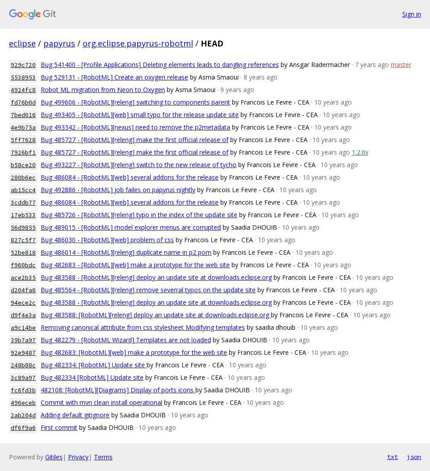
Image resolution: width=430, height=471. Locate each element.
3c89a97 (23, 378)
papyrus (59, 43)
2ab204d (23, 415)
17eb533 (23, 215)
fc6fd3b (23, 390)
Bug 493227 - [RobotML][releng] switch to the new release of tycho (138, 164)
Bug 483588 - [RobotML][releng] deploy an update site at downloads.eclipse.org (156, 277)
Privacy (78, 457)
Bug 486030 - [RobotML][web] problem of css (107, 240)
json (414, 457)
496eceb (23, 403)
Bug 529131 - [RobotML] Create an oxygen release (114, 77)
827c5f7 (23, 240)
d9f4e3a (23, 315)
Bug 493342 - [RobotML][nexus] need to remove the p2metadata (135, 127)
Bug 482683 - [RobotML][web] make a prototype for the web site (135, 265)
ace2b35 (23, 278)
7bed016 (23, 115)
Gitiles (54, 457)
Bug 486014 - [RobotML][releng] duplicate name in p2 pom (126, 252)
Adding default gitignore (75, 415)
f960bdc (23, 265)
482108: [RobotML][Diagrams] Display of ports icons (118, 390)
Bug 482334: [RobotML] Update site (94, 365)
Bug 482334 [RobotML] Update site (92, 377)
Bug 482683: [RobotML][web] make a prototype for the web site (134, 352)
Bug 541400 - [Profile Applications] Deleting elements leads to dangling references (160, 64)
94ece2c (23, 303)
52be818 (23, 253)
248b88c (23, 365)
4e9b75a (23, 127)
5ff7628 (23, 140)
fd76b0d (23, 102)
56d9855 (23, 227)
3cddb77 (23, 202)
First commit (59, 427)
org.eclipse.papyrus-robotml (138, 43)
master (401, 64)
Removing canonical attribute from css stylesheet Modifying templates (143, 327)
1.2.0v (360, 152)
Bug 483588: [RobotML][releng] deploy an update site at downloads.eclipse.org (156, 315)
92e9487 (23, 353)
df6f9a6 (23, 428)
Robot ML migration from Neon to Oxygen (103, 89)
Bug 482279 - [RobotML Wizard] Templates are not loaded (126, 340)
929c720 (23, 65)
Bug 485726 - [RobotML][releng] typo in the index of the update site (139, 214)
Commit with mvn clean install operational (101, 402)
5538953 (23, 77)
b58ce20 (23, 165)
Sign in (411, 14)
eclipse (22, 43)
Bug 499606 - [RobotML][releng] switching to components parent (135, 102)
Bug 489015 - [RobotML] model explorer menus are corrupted (131, 227)
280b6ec (23, 177)
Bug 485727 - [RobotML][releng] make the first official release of (134, 139)
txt (392, 457)
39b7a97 (23, 340)
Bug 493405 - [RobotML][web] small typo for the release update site (140, 114)
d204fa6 (23, 290)
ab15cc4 (23, 190)
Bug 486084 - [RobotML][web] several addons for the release (130, 177)
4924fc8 (23, 90)
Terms (103, 457)
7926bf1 (23, 152)
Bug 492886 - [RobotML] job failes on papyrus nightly (118, 189)
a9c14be (23, 328)
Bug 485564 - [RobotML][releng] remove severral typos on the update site (148, 290)
